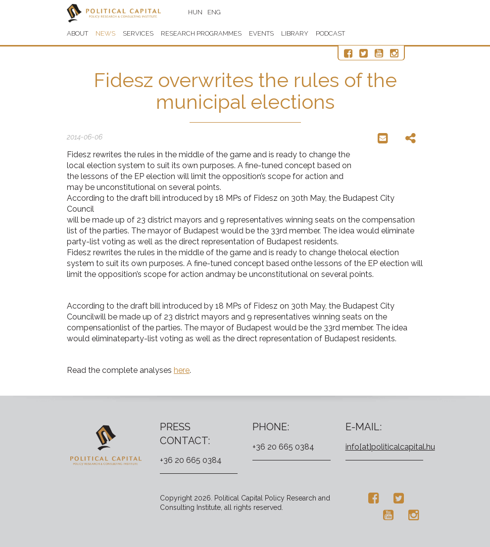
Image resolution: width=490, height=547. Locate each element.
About (77, 33)
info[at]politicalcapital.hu (390, 447)
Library (294, 33)
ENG (214, 12)
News (105, 33)
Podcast (330, 33)
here (182, 370)
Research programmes (201, 33)
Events (261, 33)
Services (138, 33)
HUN (195, 12)
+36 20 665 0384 (191, 460)
